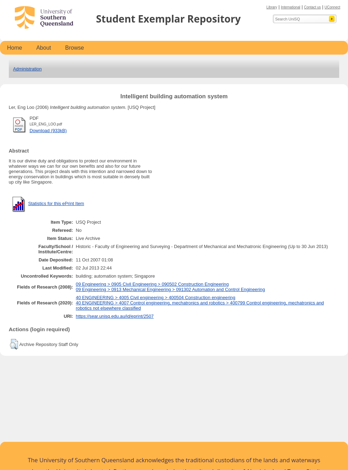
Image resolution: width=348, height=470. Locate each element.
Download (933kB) (48, 130)
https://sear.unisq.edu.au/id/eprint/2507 (115, 316)
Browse (74, 48)
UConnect (332, 7)
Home (14, 48)
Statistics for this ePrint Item (56, 203)
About (43, 48)
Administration (27, 69)
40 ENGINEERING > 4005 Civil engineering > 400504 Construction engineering (155, 297)
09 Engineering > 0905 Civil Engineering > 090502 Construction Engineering (152, 284)
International (290, 7)
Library (271, 7)
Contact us (312, 7)
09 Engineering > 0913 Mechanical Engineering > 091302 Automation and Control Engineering (170, 289)
